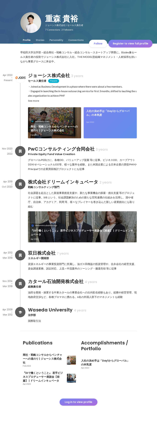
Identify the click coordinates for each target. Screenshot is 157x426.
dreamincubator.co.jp (45, 225)
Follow (98, 43)
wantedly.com (41, 121)
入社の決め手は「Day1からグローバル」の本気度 (107, 113)
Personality (56, 40)
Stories (40, 40)
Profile (27, 40)
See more (33, 100)
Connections (76, 40)
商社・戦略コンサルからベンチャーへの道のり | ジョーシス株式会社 (54, 128)
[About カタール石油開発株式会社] (20, 284)
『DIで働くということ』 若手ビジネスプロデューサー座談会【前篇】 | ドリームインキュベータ (82, 232)
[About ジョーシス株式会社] (20, 77)
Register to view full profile (130, 43)
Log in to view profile (78, 402)
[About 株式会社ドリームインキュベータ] (20, 184)
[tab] (26, 40)
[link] (54, 122)
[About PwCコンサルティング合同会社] (20, 151)
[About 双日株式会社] (20, 255)
